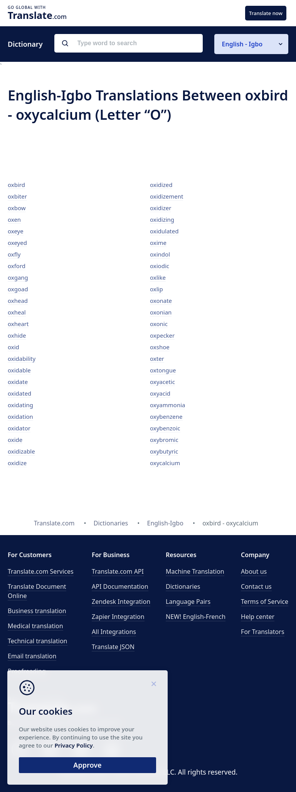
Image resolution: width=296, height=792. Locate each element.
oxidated (19, 393)
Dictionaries (183, 586)
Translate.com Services (41, 571)
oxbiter (17, 196)
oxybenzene (166, 416)
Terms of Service (264, 601)
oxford (16, 266)
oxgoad (18, 289)
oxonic (159, 324)
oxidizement (166, 196)
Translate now (266, 13)
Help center (257, 616)
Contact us (256, 586)
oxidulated (164, 231)
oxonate (161, 300)
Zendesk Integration (121, 601)
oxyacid (160, 393)
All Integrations (114, 631)
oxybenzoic (165, 428)
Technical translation (37, 641)
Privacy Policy (74, 745)
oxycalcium (165, 463)
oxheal (17, 312)
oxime (158, 242)
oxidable (19, 370)
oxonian (161, 312)
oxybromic (164, 440)
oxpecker (162, 335)
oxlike (158, 277)
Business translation (37, 611)
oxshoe (160, 347)
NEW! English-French (195, 616)
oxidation (20, 416)
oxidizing (162, 219)
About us (254, 571)
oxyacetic (162, 382)
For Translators (262, 631)
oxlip (156, 289)
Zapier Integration (118, 616)
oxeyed (17, 242)
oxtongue (163, 370)
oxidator (19, 428)
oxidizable (21, 451)
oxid (13, 347)
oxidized (161, 185)
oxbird (16, 185)
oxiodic (159, 266)
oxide (15, 440)
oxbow (17, 208)
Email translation (32, 656)
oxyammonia (167, 405)
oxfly (14, 254)
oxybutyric (164, 451)
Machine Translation (195, 571)
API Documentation (120, 586)
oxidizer (160, 208)
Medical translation (35, 626)
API (118, 571)
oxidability (21, 358)
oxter (157, 358)
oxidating (20, 405)
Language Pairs (188, 601)
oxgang (18, 277)
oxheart (18, 324)
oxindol (160, 254)
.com (37, 15)
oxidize (17, 463)
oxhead (18, 300)
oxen (14, 219)
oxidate (18, 382)
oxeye (16, 231)
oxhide (17, 335)
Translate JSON (113, 646)
